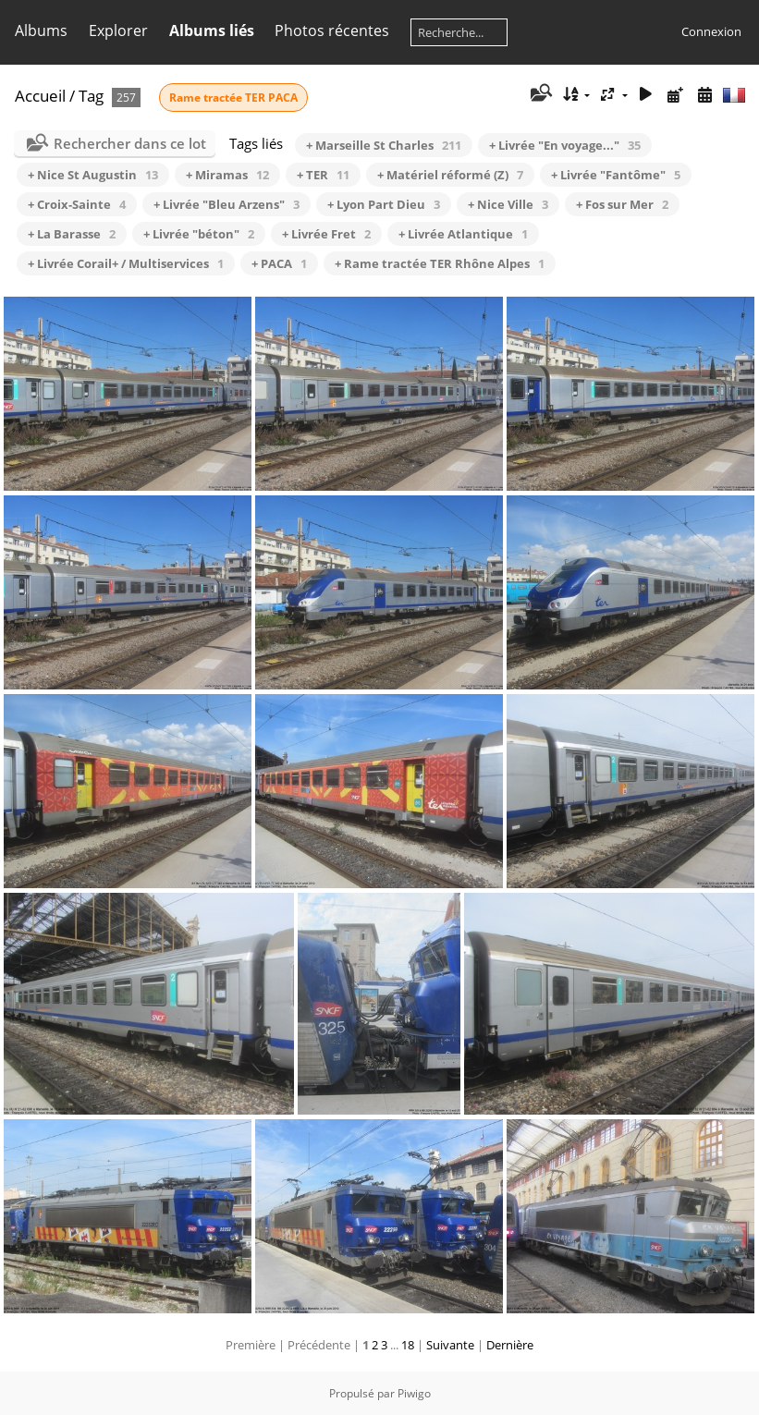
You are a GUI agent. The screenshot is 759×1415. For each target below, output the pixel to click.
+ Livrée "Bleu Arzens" (226, 204)
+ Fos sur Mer (622, 204)
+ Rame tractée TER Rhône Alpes (440, 263)
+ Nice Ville (508, 204)
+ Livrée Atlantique (463, 234)
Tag (91, 95)
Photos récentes (332, 30)
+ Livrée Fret (326, 234)
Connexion (711, 31)
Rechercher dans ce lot (130, 143)
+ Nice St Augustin (93, 174)
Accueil (40, 95)
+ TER (323, 174)
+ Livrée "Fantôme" (615, 174)
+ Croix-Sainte (77, 204)
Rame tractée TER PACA (233, 97)
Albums (41, 30)
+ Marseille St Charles (383, 145)
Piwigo (414, 1393)
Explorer (118, 30)
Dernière (509, 1344)
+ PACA (279, 263)
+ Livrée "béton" (198, 234)
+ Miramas (227, 174)
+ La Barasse (72, 234)
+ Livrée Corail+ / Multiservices (126, 263)
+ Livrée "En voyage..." (565, 145)
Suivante (450, 1344)
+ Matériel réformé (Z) (450, 174)
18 (407, 1344)
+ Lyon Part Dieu (383, 204)
